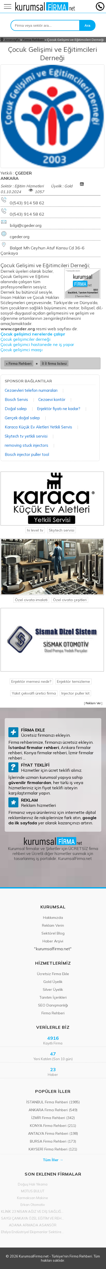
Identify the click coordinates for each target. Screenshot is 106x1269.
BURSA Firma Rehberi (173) (53, 1141)
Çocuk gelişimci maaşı (22, 349)
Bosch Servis (16, 399)
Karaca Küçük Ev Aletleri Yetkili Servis (38, 426)
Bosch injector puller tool (27, 454)
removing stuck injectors (26, 445)
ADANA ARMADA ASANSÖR (32, 1225)
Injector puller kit (75, 693)
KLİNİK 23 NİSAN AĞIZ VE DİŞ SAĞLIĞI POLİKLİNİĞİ (33, 1211)
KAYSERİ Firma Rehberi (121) (53, 1149)
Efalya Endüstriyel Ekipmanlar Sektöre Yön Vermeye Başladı (33, 1232)
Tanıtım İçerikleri (53, 997)
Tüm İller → (53, 1160)
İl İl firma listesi (54, 363)
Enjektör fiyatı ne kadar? (58, 408)
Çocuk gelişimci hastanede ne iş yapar (38, 344)
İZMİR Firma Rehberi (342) (53, 1117)
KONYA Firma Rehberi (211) (53, 1125)
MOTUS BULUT (32, 1191)
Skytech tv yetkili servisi (26, 436)
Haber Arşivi (53, 941)
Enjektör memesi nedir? (31, 681)
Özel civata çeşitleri (70, 599)
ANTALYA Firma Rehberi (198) (53, 1133)
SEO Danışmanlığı (53, 1005)
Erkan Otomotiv (32, 1205)
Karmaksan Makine (32, 1198)
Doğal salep (16, 408)
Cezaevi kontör (51, 399)
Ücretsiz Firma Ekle (53, 973)
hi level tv (35, 530)
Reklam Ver (93, 703)
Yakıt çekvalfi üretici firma (34, 693)
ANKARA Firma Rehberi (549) (53, 1110)
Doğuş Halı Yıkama (32, 1184)
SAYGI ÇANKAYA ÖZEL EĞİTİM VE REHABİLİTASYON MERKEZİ (33, 1218)
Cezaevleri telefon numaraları (31, 390)
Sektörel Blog (53, 933)
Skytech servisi (61, 530)
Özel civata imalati (31, 599)
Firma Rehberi (33, 40)
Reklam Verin (53, 925)
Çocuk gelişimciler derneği (25, 339)
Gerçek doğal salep (22, 417)
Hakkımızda (53, 917)
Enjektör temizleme (73, 681)
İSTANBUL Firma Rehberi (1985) (53, 1102)
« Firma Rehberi (18, 363)
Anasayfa (12, 40)
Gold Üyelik (52, 981)
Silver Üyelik (53, 989)
